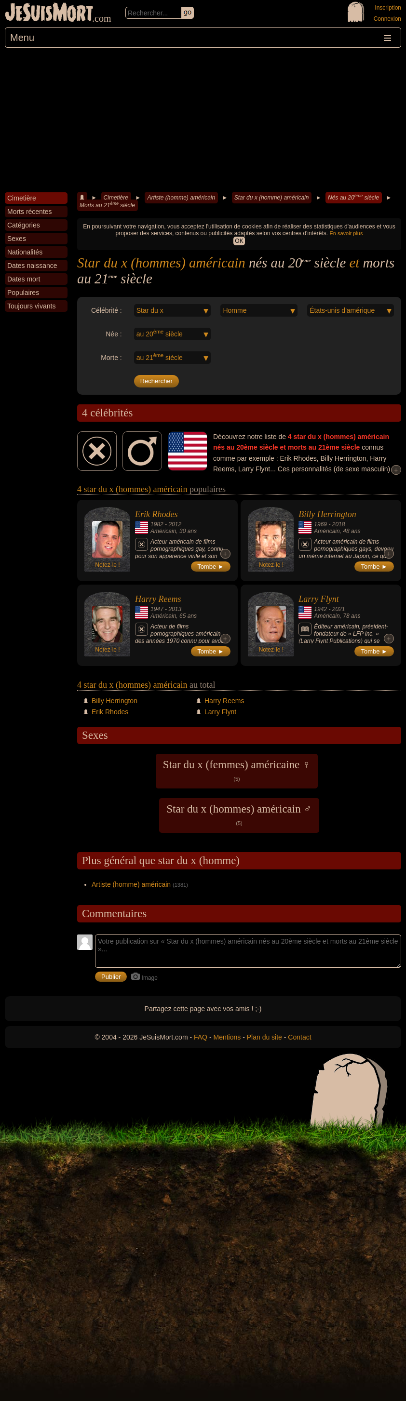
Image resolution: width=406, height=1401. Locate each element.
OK (239, 241)
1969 (320, 524)
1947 (156, 609)
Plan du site (264, 1037)
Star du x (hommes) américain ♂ (238, 814)
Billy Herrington (327, 514)
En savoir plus (346, 233)
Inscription (388, 7)
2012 (174, 524)
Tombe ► (210, 566)
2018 (338, 524)
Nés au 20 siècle (353, 197)
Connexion (387, 18)
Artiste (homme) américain (181, 197)
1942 (320, 609)
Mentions (227, 1037)
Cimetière (116, 197)
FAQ (200, 1037)
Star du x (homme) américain (271, 197)
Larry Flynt (318, 599)
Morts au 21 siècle (107, 205)
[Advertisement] (203, 120)
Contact (299, 1037)
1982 (156, 524)
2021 (338, 609)
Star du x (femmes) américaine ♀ (237, 770)
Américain (163, 531)
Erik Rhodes (156, 514)
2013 (174, 609)
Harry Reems (158, 599)
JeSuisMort (49, 13)
